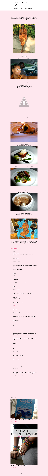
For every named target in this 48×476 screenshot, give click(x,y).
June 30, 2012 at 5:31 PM (16, 317)
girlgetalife (27, 53)
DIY (23, 8)
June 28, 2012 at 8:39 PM (16, 294)
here (27, 241)
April (14, 343)
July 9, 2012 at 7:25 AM (16, 356)
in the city (13, 248)
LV (13, 273)
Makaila (14, 364)
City (25, 8)
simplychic (15, 320)
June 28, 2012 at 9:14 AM (16, 270)
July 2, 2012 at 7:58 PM (16, 351)
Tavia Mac (15, 263)
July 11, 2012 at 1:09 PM (16, 368)
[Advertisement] (24, 388)
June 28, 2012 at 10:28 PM (16, 312)
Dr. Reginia (15, 309)
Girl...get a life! (15, 253)
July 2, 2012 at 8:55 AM (16, 329)
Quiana (14, 325)
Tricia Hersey (15, 297)
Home (14, 8)
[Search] (37, 2)
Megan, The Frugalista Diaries (18, 302)
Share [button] (11, 421)
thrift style (16, 248)
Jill (13, 337)
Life (28, 8)
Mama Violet (15, 331)
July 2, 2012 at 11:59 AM (16, 334)
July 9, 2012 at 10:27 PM (16, 362)
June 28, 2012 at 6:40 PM (16, 289)
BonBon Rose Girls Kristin (17, 354)
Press (30, 8)
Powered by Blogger (24, 473)
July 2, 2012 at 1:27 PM (16, 340)
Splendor (14, 279)
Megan (15, 305)
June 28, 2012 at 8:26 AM (16, 261)
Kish (14, 286)
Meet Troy (18, 8)
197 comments (15, 421)
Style (22, 8)
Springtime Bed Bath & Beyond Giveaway (22, 419)
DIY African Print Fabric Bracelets (21, 465)
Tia (13, 348)
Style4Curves (15, 258)
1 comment (14, 467)
